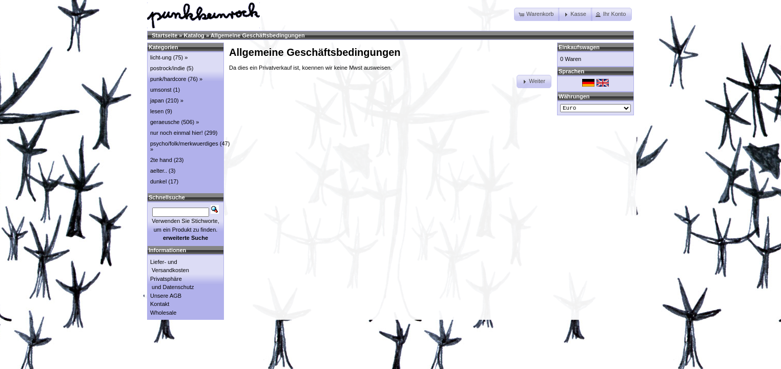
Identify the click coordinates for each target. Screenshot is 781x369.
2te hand (161, 160)
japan (157, 100)
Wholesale (163, 313)
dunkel (158, 181)
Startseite (164, 35)
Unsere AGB (165, 296)
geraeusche (165, 122)
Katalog (194, 35)
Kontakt (159, 304)
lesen (156, 111)
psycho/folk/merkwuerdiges (184, 143)
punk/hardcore (168, 79)
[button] (537, 14)
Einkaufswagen (579, 47)
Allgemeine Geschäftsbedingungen (258, 35)
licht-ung (161, 57)
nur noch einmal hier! (176, 133)
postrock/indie (167, 68)
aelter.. (158, 171)
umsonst (161, 90)
